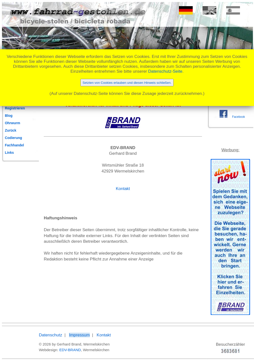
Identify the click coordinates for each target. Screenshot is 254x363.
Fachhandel (14, 145)
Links (9, 153)
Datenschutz (50, 335)
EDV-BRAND (70, 350)
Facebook (238, 117)
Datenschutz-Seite (165, 71)
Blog (9, 116)
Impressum (79, 335)
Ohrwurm (12, 123)
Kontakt (123, 188)
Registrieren (15, 108)
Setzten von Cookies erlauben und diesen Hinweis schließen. (127, 83)
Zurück (10, 130)
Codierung (13, 138)
